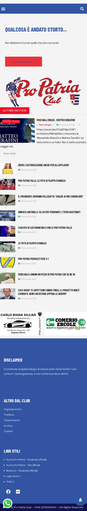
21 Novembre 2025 (27, 263)
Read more (10, 153)
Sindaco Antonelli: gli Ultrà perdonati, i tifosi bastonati (49, 212)
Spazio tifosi (11, 121)
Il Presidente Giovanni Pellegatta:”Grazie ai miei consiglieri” (50, 196)
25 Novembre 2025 (65, 125)
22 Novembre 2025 (27, 248)
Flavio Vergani (45, 125)
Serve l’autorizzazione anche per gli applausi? (43, 165)
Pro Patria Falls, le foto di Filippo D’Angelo (42, 180)
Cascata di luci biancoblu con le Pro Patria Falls (45, 227)
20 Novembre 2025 (27, 298)
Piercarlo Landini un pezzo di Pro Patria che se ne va (46, 274)
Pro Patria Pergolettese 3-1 (33, 258)
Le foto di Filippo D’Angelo (32, 243)
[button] (3, 9)
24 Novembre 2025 (27, 201)
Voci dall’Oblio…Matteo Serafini (56, 120)
